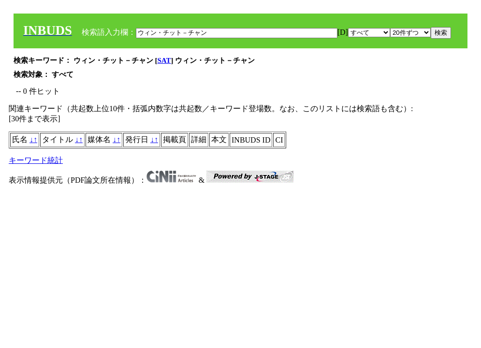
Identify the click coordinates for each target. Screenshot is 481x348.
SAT (164, 60)
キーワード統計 (36, 160)
